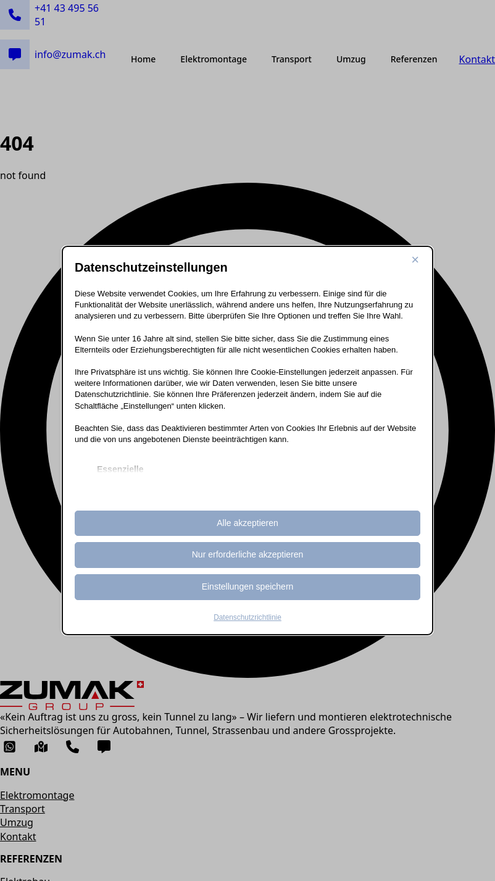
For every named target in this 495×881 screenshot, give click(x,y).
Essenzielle (120, 469)
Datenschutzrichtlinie (247, 617)
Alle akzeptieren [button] (247, 523)
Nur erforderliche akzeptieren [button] (248, 554)
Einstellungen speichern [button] (248, 586)
